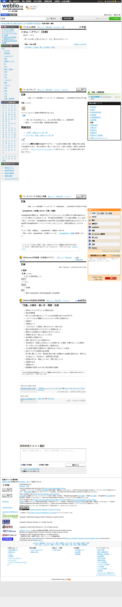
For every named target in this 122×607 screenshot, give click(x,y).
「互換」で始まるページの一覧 (36, 132)
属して (34, 354)
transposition (34, 293)
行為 (31, 329)
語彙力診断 (8, 176)
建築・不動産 (8, 69)
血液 (35, 348)
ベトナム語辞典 (102, 568)
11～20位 (100, 213)
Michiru (94, 248)
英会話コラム (9, 168)
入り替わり (47, 47)
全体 (27, 310)
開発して (76, 218)
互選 (42, 398)
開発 (33, 215)
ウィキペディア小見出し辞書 (34, 196)
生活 (5, 77)
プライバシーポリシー (15, 558)
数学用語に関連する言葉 (28, 388)
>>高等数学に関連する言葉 (77, 391)
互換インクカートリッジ (98, 138)
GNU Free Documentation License (55, 488)
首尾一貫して (55, 359)
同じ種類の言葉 (16, 23)
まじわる (41, 390)
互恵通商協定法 (95, 117)
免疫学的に (50, 356)
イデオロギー (44, 329)
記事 (36, 211)
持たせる (59, 326)
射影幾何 (29, 367)
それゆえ (40, 356)
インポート (54, 223)
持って (48, 345)
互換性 (68, 120)
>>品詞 (68, 400)
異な (50, 354)
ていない (38, 340)
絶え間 (28, 343)
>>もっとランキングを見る (111, 251)
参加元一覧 (117, 14)
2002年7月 (43, 215)
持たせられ (75, 220)
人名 (5, 93)
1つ (28, 326)
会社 (83, 218)
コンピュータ (8, 56)
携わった (32, 218)
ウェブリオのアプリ (37, 550)
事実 (30, 337)
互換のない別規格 (96, 135)
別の (45, 326)
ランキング (57, 27)
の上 (50, 316)
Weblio (21, 501)
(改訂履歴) (44, 490)
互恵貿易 (93, 115)
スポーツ (7, 85)
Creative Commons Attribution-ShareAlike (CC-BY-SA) (49, 500)
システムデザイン (36, 310)
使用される (55, 345)
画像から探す (35, 552)
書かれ (39, 316)
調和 (27, 332)
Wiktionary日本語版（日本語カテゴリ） (39, 257)
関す (81, 354)
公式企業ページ (79, 550)
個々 (55, 354)
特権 (47, 351)
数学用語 (37, 23)
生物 (5, 88)
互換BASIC (94, 125)
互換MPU (93, 133)
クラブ (31, 351)
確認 (93, 230)
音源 (65, 223)
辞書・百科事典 (9, 98)
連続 (64, 343)
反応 (67, 348)
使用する (72, 223)
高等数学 (30, 23)
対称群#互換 (48, 122)
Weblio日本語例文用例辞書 (34, 300)
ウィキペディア (29, 90)
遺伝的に (46, 354)
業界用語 (7, 53)
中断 (68, 343)
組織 (67, 354)
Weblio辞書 (27, 492)
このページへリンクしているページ (43, 149)
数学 (27, 122)
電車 (5, 58)
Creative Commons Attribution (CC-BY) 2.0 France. (45, 509)
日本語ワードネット (25, 530)
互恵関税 (93, 120)
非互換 (56, 356)
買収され (69, 215)
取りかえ (57, 39)
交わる (83, 388)
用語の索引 (49, 27)
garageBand (27, 211)
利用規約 (11, 556)
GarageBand (25, 215)
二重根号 (40, 388)
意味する (56, 343)
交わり (72, 388)
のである (29, 356)
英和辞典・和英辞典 (103, 554)
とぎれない (44, 343)
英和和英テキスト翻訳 (32, 445)
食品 (5, 90)
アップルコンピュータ (56, 215)
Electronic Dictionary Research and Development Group (82, 538)
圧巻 (93, 244)
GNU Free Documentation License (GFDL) (46, 494)
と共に (31, 345)
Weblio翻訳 (100, 556)
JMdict (33, 538)
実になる (95, 237)
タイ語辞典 (100, 566)
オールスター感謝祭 (98, 234)
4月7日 (94, 217)
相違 (39, 398)
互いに (34, 39)
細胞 (59, 354)
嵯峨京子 (95, 223)
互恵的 (92, 110)
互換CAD (93, 128)
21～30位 (108, 213)
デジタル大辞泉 (29, 27)
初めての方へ (108, 14)
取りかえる (40, 39)
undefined (95, 227)
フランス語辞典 (102, 562)
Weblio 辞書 (110, 1)
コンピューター (48, 318)
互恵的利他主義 (95, 112)
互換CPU (93, 130)
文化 (5, 74)
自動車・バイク (9, 61)
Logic (69, 218)
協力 (52, 398)
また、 (51, 39)
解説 (53, 211)
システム (30, 316)
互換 (23, 115)
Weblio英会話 (9, 170)
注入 (53, 348)
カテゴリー (65, 89)
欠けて (51, 332)
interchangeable (45, 293)
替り (41, 47)
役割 (50, 367)
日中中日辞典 (38, 1)
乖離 (93, 241)
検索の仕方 (11, 552)
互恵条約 (93, 107)
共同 (49, 398)
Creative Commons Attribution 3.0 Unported (43, 513)
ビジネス (7, 50)
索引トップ (40, 27)
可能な (35, 276)
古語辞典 (57, 1)
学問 (5, 72)
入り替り (36, 47)
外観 (37, 343)
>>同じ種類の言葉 (62, 391)
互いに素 (58, 388)
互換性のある (49, 310)
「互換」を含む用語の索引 (31, 469)
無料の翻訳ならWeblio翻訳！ (34, 7)
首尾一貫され (30, 340)
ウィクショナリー (27, 113)
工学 (5, 66)
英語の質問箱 (9, 173)
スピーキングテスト (12, 178)
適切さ (45, 332)
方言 (5, 96)
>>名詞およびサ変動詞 (78, 400)
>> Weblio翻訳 (115, 255)
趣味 (5, 82)
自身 (30, 348)
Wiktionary (79, 260)
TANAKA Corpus (7, 507)
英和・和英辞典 (26, 1)
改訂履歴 (81, 501)
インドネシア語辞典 (103, 564)
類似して (41, 359)
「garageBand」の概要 (66, 233)
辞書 (4, 1)
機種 (39, 318)
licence (40, 540)
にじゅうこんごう (49, 388)
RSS (69, 579)
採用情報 (77, 554)
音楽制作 (60, 218)
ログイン (100, 1)
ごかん (29, 273)
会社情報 (77, 552)
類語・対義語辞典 (14, 1)
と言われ (38, 218)
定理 (35, 367)
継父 (93, 220)
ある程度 (60, 220)
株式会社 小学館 (24, 486)
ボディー (61, 348)
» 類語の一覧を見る (80, 44)
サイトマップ (12, 560)
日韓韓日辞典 (48, 1)
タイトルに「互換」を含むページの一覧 (40, 135)
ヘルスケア (7, 80)
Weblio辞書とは (13, 550)
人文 (24, 23)
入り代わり (28, 47)
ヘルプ (119, 1)
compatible (56, 293)
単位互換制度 (30, 313)
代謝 (53, 47)
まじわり (77, 388)
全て (3, 48)
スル (29, 39)
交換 (31, 276)
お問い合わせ (57, 550)
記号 (4, 161)
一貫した (40, 335)
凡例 (63, 27)
